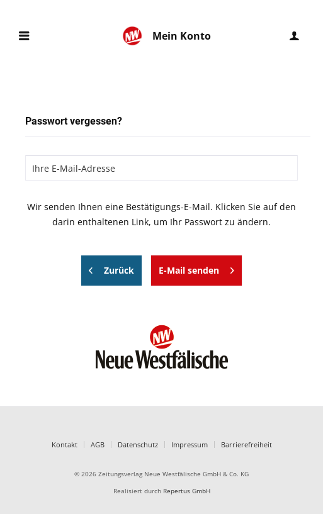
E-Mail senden (196, 268)
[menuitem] (24, 36)
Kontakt (64, 444)
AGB (98, 444)
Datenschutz (138, 444)
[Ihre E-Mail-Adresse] (161, 168)
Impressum (189, 444)
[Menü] (24, 36)
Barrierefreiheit (246, 444)
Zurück (111, 268)
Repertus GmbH (186, 491)
